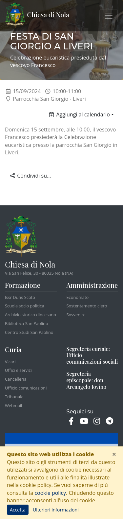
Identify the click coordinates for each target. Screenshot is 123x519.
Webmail (13, 405)
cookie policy (50, 492)
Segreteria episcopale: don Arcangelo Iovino (87, 380)
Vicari (10, 362)
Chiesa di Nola (37, 16)
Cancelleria (16, 379)
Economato (78, 297)
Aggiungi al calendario (79, 114)
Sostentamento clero (87, 306)
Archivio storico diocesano (30, 315)
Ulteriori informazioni (56, 510)
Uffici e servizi (18, 370)
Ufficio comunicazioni (26, 388)
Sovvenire (76, 315)
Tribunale (14, 397)
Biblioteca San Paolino (26, 323)
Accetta (18, 510)
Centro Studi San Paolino (29, 332)
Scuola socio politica (24, 306)
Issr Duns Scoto (20, 297)
